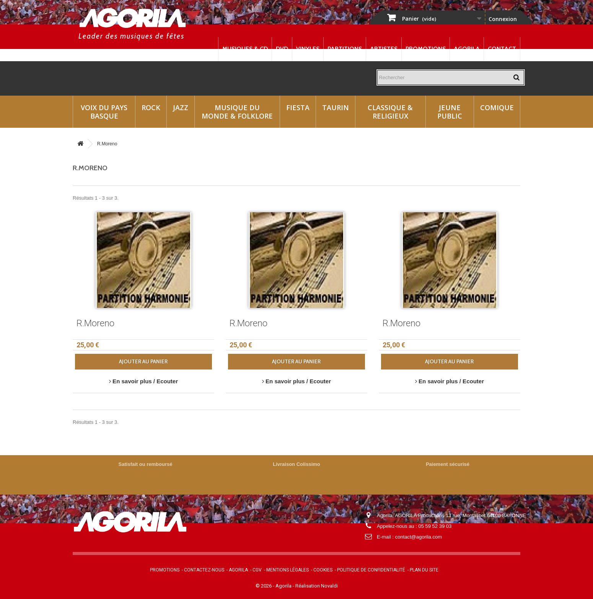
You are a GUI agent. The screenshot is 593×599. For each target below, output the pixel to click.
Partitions (344, 48)
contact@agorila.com (418, 537)
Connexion (503, 19)
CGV (257, 570)
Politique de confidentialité (371, 570)
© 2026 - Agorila (274, 586)
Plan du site (424, 570)
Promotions (426, 48)
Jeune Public (449, 111)
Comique (497, 107)
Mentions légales (287, 570)
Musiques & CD (245, 48)
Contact (502, 48)
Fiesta (298, 107)
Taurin (335, 107)
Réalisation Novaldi (316, 586)
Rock (151, 107)
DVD (282, 48)
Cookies (322, 570)
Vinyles (307, 48)
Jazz (180, 107)
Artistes (384, 48)
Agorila (467, 48)
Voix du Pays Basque (104, 111)
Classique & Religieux (390, 111)
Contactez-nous (204, 570)
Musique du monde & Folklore (237, 111)
